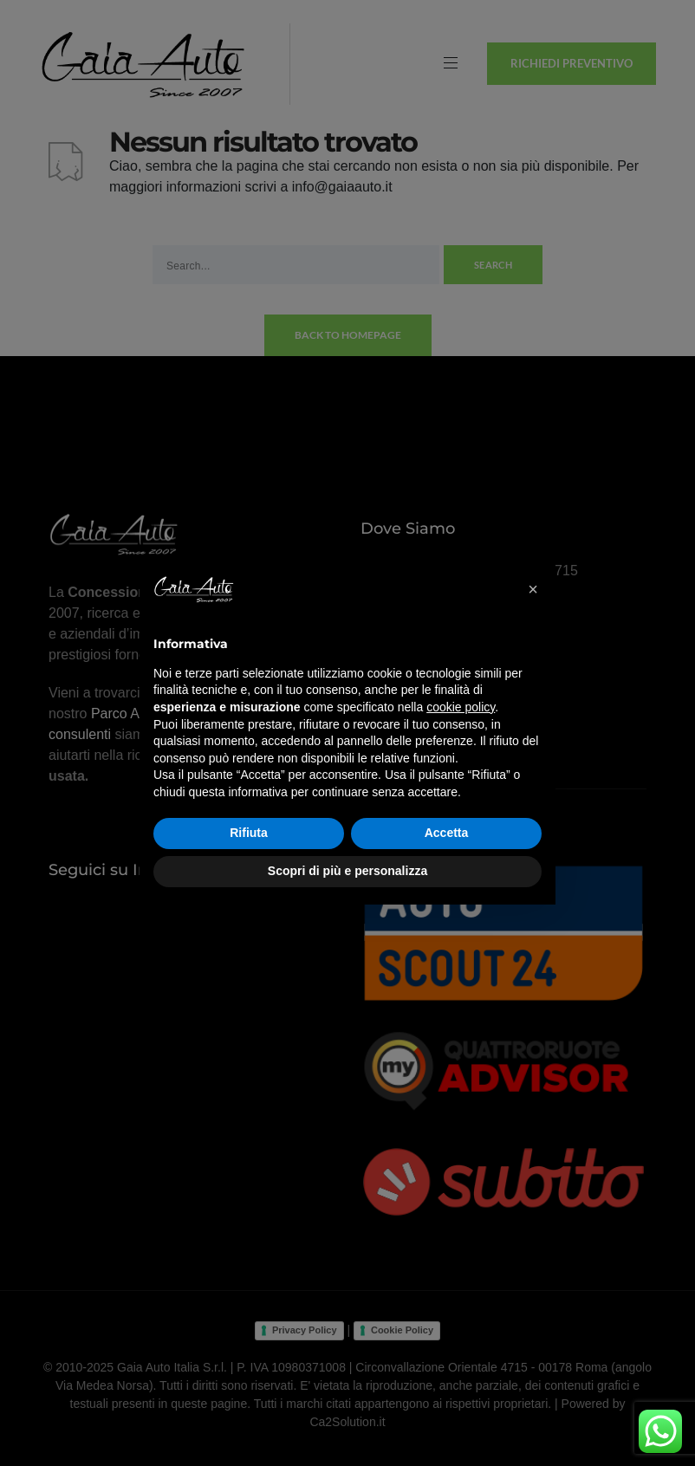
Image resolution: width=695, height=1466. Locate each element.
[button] (533, 589)
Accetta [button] (447, 833)
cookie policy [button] (460, 707)
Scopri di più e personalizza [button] (347, 871)
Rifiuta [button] (249, 833)
